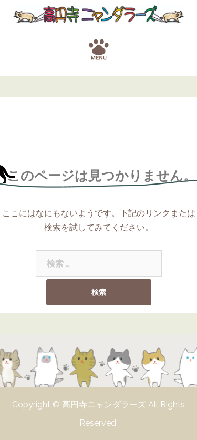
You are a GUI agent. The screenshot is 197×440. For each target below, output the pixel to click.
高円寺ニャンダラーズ (105, 405)
